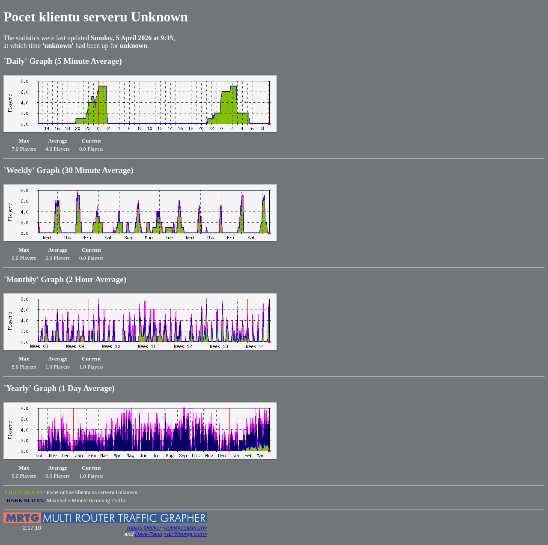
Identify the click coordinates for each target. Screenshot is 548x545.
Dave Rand (148, 534)
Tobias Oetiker (143, 527)
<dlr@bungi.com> (185, 534)
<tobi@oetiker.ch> (185, 527)
